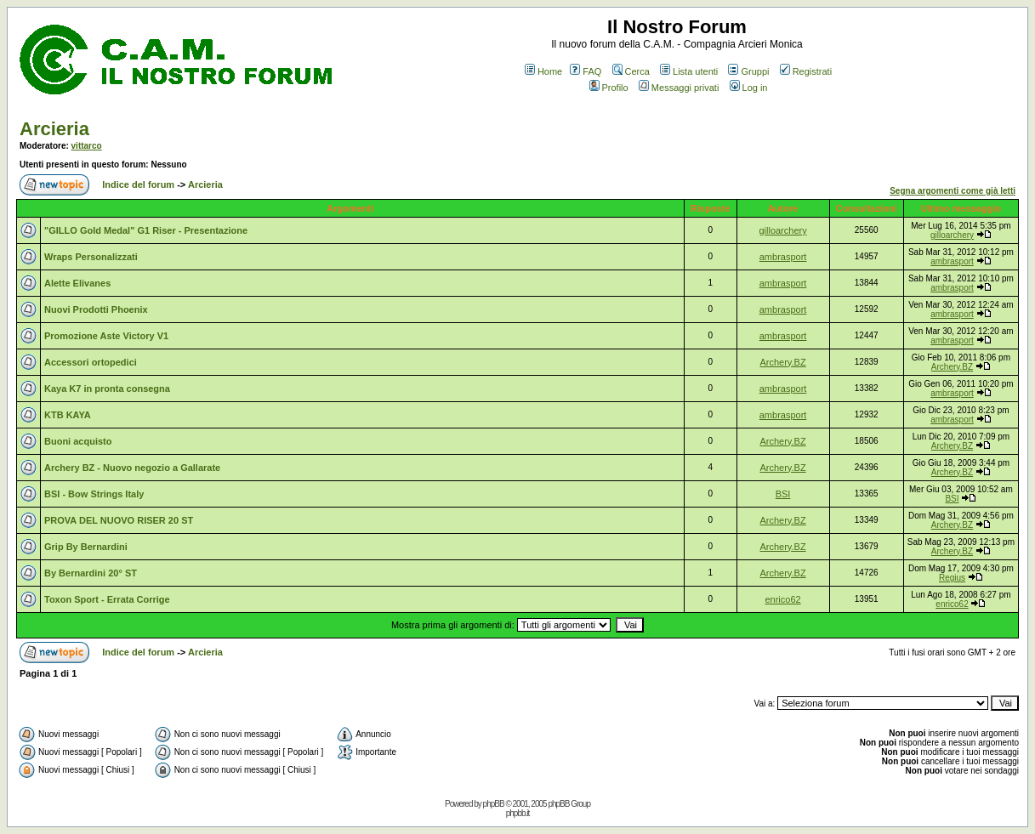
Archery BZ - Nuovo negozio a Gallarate (132, 467)
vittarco (86, 145)
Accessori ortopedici (90, 362)
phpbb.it (518, 813)
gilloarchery (782, 230)
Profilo (608, 87)
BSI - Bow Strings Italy (94, 494)
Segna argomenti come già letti (952, 191)
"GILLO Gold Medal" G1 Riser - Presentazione (145, 230)
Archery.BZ (782, 362)
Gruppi (748, 71)
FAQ (585, 71)
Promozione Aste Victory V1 (106, 336)
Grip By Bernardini (86, 547)
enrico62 (782, 599)
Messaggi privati (679, 87)
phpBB (493, 803)
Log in (749, 87)
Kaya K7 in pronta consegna (107, 388)
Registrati (806, 71)
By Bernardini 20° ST (90, 573)
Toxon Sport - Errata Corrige (107, 599)
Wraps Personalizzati (91, 257)
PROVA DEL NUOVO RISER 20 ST (118, 520)
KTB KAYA (67, 415)
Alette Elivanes (77, 283)
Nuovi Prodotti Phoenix (96, 309)
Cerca (631, 71)
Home (543, 71)
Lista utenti (689, 71)
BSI (783, 494)
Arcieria (54, 128)
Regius (952, 577)
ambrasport (783, 257)
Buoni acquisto (77, 441)
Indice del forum (138, 184)
